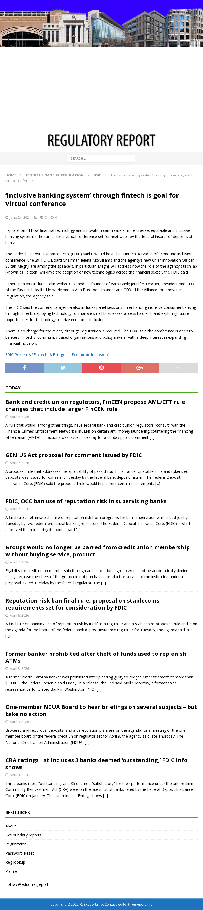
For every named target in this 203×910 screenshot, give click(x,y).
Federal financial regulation (55, 175)
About (10, 826)
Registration (16, 843)
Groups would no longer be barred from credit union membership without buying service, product (97, 551)
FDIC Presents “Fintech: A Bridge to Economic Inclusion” (57, 354)
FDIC (43, 217)
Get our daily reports (23, 835)
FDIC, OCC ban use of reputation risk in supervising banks (86, 501)
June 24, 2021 (20, 217)
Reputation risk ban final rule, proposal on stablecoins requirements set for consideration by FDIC (82, 604)
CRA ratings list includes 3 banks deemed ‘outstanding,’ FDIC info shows (96, 763)
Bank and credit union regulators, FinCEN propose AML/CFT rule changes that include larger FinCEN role (95, 405)
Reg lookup (15, 862)
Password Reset (19, 853)
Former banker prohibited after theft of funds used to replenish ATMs (95, 657)
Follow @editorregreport (27, 884)
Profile (11, 871)
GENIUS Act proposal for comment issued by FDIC (73, 455)
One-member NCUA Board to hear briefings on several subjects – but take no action (101, 710)
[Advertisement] (101, 88)
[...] (152, 437)
